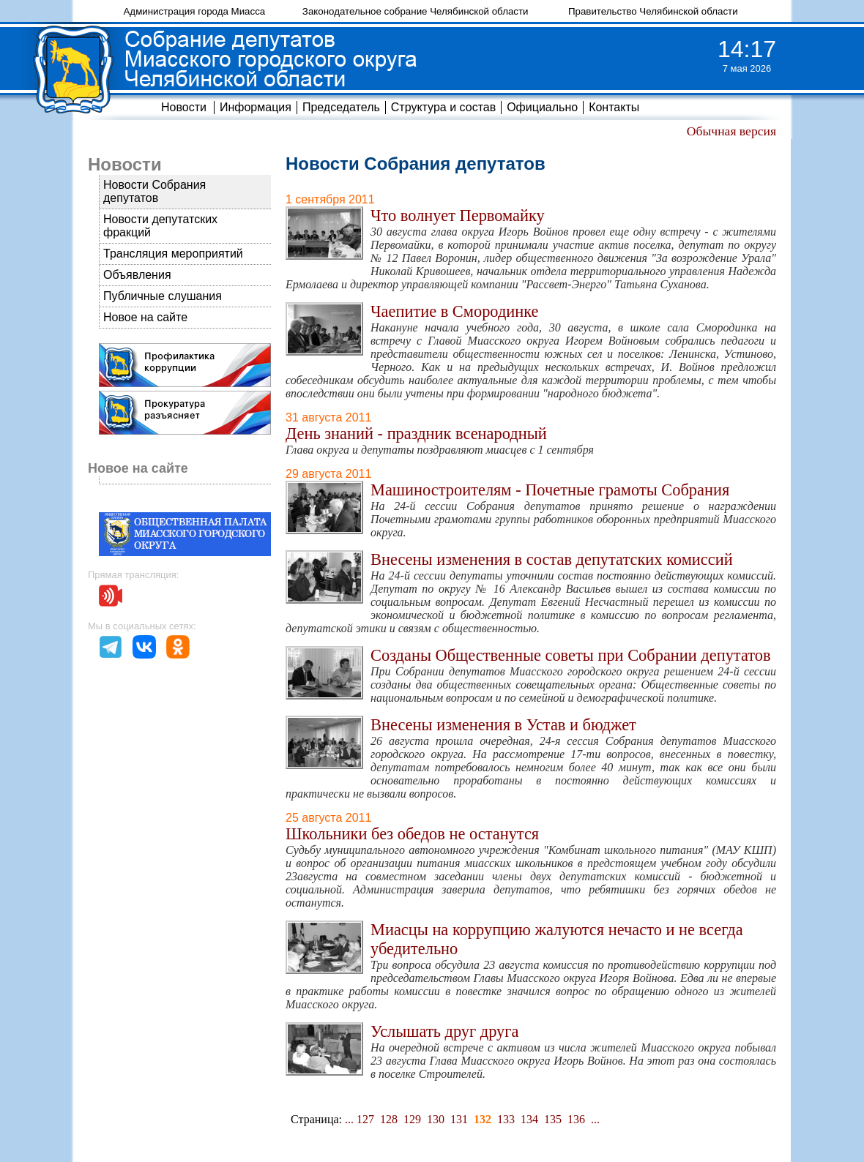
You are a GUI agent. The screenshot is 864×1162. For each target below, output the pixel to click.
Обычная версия (731, 131)
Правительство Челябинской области (653, 11)
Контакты (614, 107)
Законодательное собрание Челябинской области (415, 11)
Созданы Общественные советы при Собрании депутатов (570, 655)
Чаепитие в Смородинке (454, 311)
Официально (542, 107)
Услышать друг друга (444, 1031)
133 (506, 1119)
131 (459, 1119)
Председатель (341, 107)
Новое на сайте (145, 317)
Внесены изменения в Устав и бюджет (503, 725)
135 (553, 1119)
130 (435, 1119)
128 (389, 1119)
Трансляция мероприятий (173, 253)
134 (529, 1119)
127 (365, 1119)
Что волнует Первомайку (457, 215)
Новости (183, 107)
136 (576, 1119)
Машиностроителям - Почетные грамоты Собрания (549, 490)
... (349, 1119)
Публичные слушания (162, 296)
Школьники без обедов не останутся (412, 834)
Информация (255, 107)
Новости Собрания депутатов (154, 191)
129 (412, 1119)
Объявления (137, 275)
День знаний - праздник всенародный (416, 433)
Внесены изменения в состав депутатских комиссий (551, 559)
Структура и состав (443, 107)
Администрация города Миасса (194, 11)
